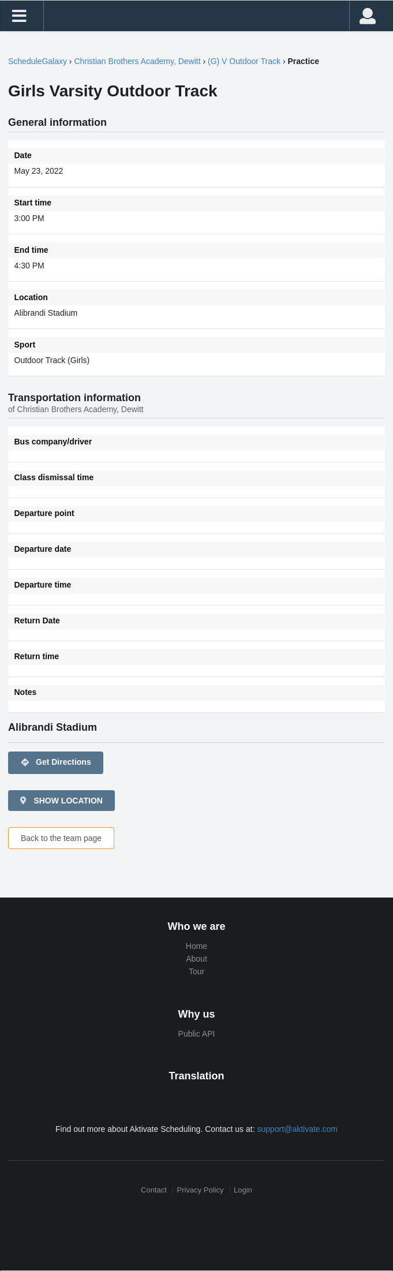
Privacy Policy (200, 1190)
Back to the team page (61, 838)
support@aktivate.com (297, 1129)
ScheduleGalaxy (37, 61)
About (196, 958)
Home (196, 946)
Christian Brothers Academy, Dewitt (137, 61)
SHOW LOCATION (60, 800)
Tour (196, 971)
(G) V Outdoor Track (244, 61)
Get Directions (55, 762)
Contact (154, 1190)
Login (243, 1190)
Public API (196, 1033)
